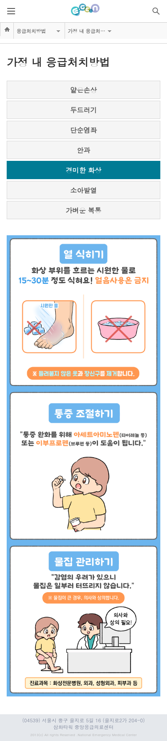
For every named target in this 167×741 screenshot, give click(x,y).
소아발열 (83, 190)
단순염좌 (83, 130)
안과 (83, 150)
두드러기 (83, 110)
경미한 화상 (83, 170)
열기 (11, 11)
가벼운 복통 (83, 210)
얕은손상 (83, 89)
